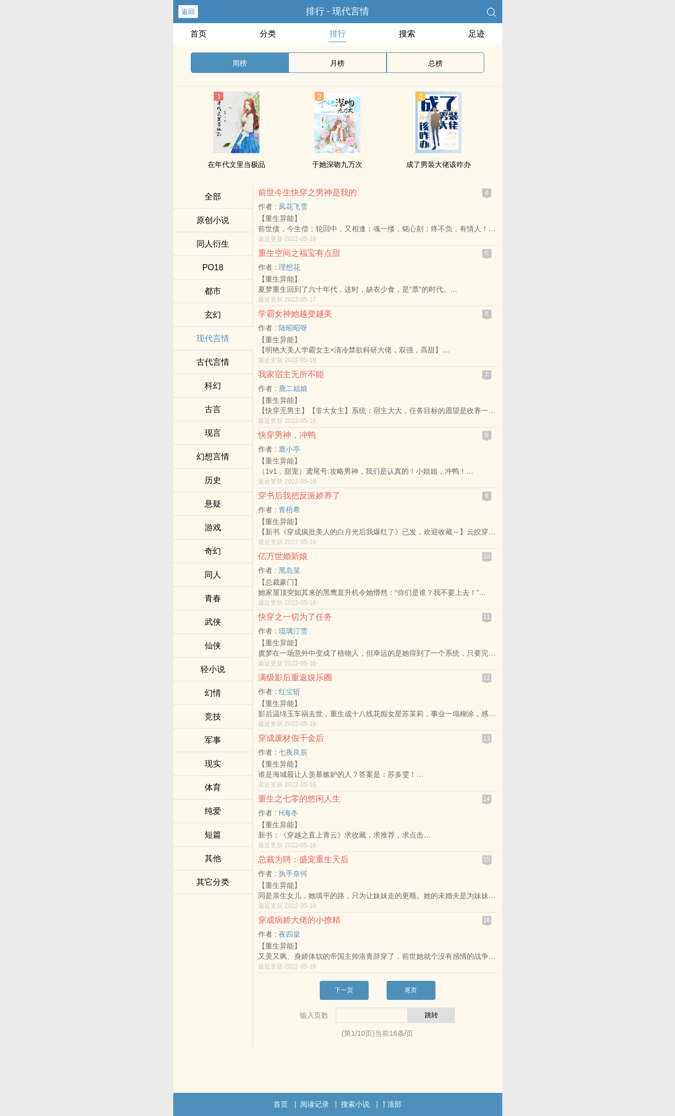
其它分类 (212, 882)
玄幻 (213, 314)
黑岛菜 (289, 570)
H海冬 (288, 813)
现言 (213, 433)
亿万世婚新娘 (282, 556)
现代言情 (212, 338)
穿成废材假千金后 (291, 738)
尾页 (411, 990)
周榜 (239, 63)
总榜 (435, 63)
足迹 (476, 33)
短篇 (213, 834)
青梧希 (289, 510)
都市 (213, 291)
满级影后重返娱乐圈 (295, 677)
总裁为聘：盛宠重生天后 (303, 859)
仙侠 (213, 645)
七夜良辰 (293, 752)
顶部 (392, 1104)
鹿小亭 (289, 449)
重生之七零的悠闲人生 (299, 798)
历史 (213, 480)
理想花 (289, 267)
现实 (213, 763)
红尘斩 (289, 691)
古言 (213, 409)
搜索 (407, 33)
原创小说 (212, 220)
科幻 (213, 385)
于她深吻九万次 (337, 164)
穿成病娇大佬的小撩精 (299, 920)
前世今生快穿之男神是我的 (307, 192)
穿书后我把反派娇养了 (299, 495)
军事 (213, 740)
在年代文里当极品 (236, 164)
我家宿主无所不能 (291, 374)
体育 (213, 787)
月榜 (337, 63)
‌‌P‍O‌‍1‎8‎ (212, 267)
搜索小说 (355, 1104)
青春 (213, 598)
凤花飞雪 (293, 206)
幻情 (213, 693)
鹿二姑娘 (293, 388)
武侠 (213, 622)
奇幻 (213, 551)
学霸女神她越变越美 (295, 313)
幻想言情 (212, 456)
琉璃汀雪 (293, 631)
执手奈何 (293, 873)
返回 (188, 11)
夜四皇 (289, 934)
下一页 (344, 990)
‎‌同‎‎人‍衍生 (212, 243)
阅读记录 (314, 1104)
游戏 (213, 527)
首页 (198, 33)
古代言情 (212, 362)
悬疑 (213, 503)
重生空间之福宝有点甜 (299, 253)
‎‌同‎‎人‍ (213, 574)
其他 (213, 858)
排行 (338, 33)
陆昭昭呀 (293, 328)
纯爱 (213, 811)
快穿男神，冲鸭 (287, 435)
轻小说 (212, 669)
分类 (268, 33)
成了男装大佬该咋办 (438, 164)
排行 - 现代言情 (338, 11)
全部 (213, 196)
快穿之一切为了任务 (295, 616)
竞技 (213, 716)
